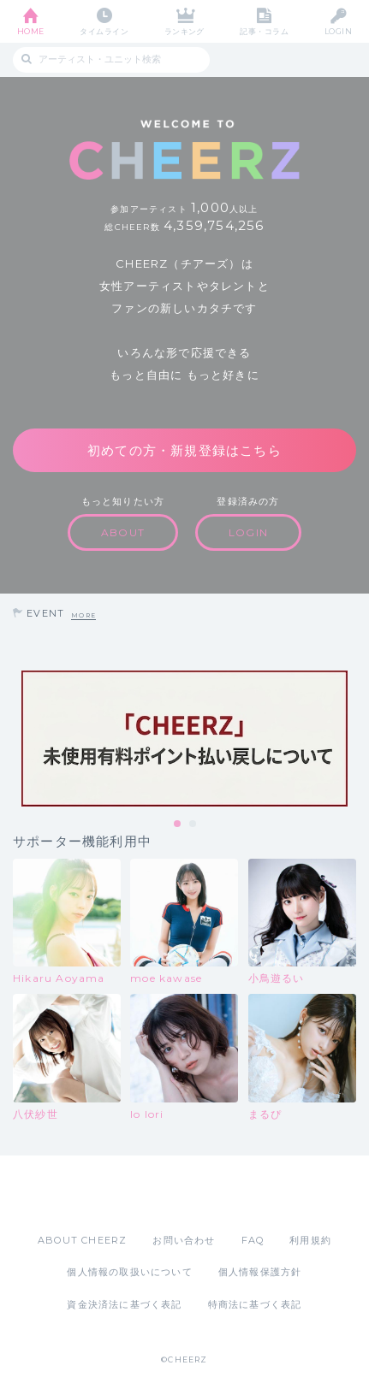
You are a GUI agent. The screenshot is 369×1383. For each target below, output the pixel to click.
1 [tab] (178, 824)
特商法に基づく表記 (255, 1304)
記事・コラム (264, 31)
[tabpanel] (184, 739)
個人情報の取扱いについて (129, 1272)
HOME (31, 31)
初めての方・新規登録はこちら (184, 450)
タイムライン (104, 31)
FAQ (253, 1240)
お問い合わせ (183, 1240)
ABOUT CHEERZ (82, 1240)
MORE (83, 615)
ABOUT (123, 532)
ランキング (184, 31)
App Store (137, 1194)
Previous (17, 738)
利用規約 (310, 1240)
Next (352, 738)
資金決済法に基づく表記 (124, 1304)
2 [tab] (193, 824)
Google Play (228, 1194)
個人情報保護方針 (260, 1272)
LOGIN (338, 31)
